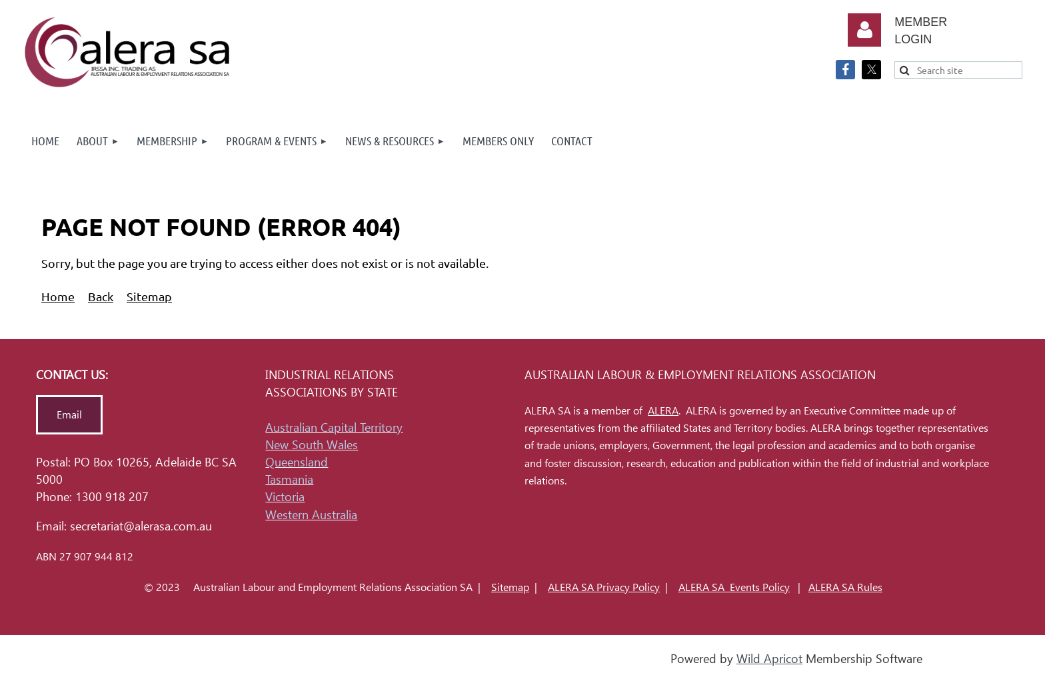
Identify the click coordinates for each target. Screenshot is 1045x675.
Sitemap (149, 296)
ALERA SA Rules (845, 587)
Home (58, 296)
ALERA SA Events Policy (734, 587)
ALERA (663, 410)
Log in (864, 30)
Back (100, 296)
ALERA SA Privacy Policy (604, 587)
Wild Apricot (769, 659)
